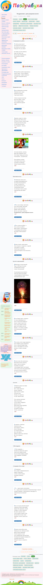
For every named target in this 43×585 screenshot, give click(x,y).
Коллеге (3, 18)
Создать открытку (18, 62)
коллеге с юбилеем (16, 21)
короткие (31, 33)
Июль (6, 354)
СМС (3, 77)
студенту (37, 21)
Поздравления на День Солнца (8, 334)
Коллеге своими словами (5, 20)
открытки (20, 33)
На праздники (5, 63)
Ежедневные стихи (6, 67)
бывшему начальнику (34, 25)
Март (10, 358)
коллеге (25, 19)
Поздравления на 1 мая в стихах (8, 323)
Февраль (6, 358)
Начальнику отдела (6, 37)
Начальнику (4, 14)
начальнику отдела (37, 23)
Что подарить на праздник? (4, 365)
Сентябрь (4, 356)
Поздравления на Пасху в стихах (8, 325)
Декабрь (7, 357)
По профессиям (5, 72)
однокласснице (32, 21)
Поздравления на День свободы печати (8, 336)
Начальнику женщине (4, 46)
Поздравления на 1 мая (8, 319)
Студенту (4, 28)
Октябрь (8, 356)
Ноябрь (4, 357)
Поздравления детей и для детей (6, 74)
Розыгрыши (4, 82)
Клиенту (3, 16)
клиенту (20, 19)
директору (15, 25)
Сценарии (4, 86)
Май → (8, 352)
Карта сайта (12, 579)
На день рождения (6, 58)
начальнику (15, 19)
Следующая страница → (28, 549)
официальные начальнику (23, 25)
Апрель (6, 344)
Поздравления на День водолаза (8, 340)
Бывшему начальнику (6, 43)
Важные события (5, 60)
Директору (4, 38)
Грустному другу (5, 32)
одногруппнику (16, 23)
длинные (26, 33)
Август (9, 354)
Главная (15, 16)
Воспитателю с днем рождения (26, 23)
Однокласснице (5, 26)
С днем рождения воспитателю (5, 34)
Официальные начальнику (5, 41)
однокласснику (24, 21)
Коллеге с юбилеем (6, 23)
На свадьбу (4, 65)
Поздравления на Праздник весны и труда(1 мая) (8, 315)
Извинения (4, 84)
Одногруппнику (5, 30)
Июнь (3, 354)
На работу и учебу (6, 61)
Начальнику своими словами (6, 49)
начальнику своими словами (28, 28)
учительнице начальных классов (19, 30)
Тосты (3, 79)
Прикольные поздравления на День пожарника (7, 312)
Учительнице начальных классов (6, 52)
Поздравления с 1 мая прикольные (7, 328)
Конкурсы (4, 80)
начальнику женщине (17, 28)
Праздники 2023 (4, 364)
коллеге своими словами (32, 19)
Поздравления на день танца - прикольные (8, 309)
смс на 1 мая (7, 320)
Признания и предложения (4, 69)
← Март (4, 352)
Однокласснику (5, 24)
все (15, 33)
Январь (2, 358)
